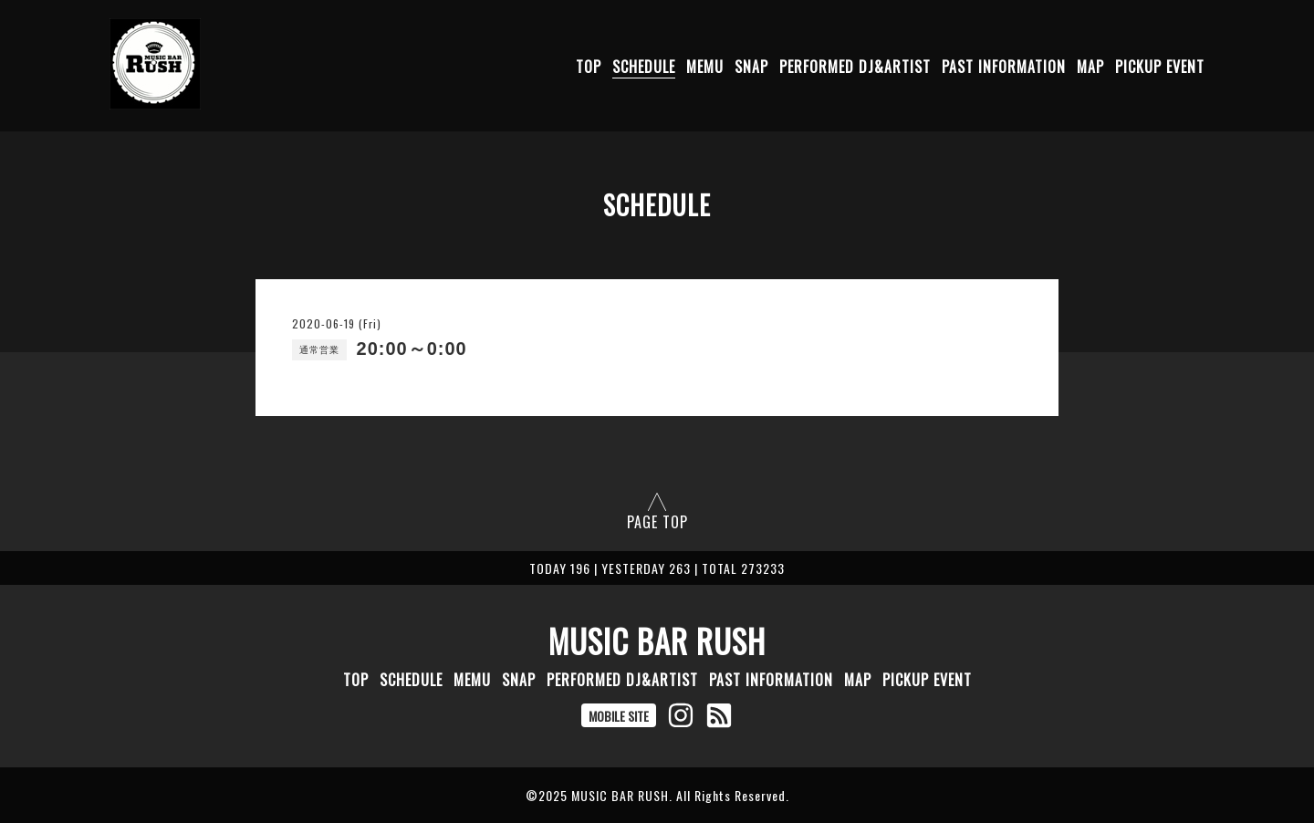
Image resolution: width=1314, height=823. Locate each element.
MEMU (705, 67)
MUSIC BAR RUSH (657, 640)
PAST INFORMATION (1004, 67)
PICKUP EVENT (1159, 67)
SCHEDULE (643, 67)
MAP (1090, 67)
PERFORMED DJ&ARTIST (855, 67)
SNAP (751, 67)
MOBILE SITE (619, 715)
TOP (588, 67)
